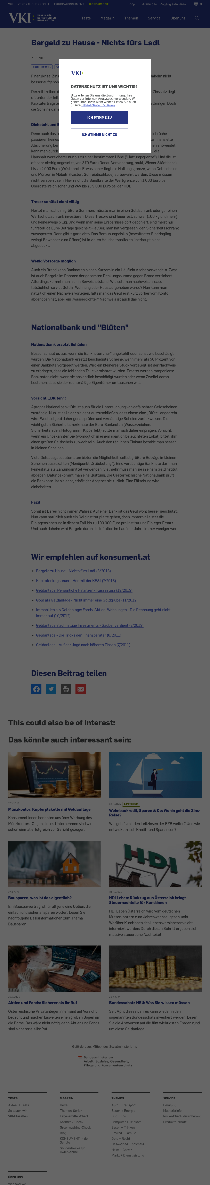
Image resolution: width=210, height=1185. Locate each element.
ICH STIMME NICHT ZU (99, 135)
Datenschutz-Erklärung (98, 105)
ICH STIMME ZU (99, 117)
